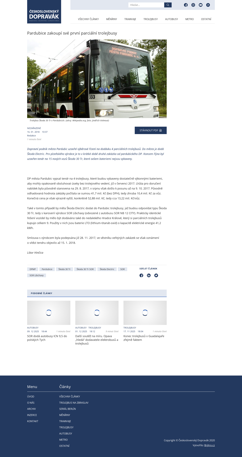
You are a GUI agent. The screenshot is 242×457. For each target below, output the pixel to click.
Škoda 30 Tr (64, 269)
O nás (30, 402)
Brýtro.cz (209, 445)
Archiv (31, 409)
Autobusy (171, 19)
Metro (189, 19)
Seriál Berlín (67, 409)
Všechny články (88, 19)
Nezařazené (34, 128)
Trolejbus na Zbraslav (73, 402)
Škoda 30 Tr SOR (85, 269)
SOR (122, 269)
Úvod (30, 396)
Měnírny (111, 19)
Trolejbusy (151, 19)
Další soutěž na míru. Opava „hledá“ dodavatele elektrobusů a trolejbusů (96, 339)
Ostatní (206, 19)
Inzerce (32, 415)
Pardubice (47, 269)
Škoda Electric (107, 269)
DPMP (33, 269)
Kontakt (32, 421)
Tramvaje (130, 19)
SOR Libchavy (37, 275)
